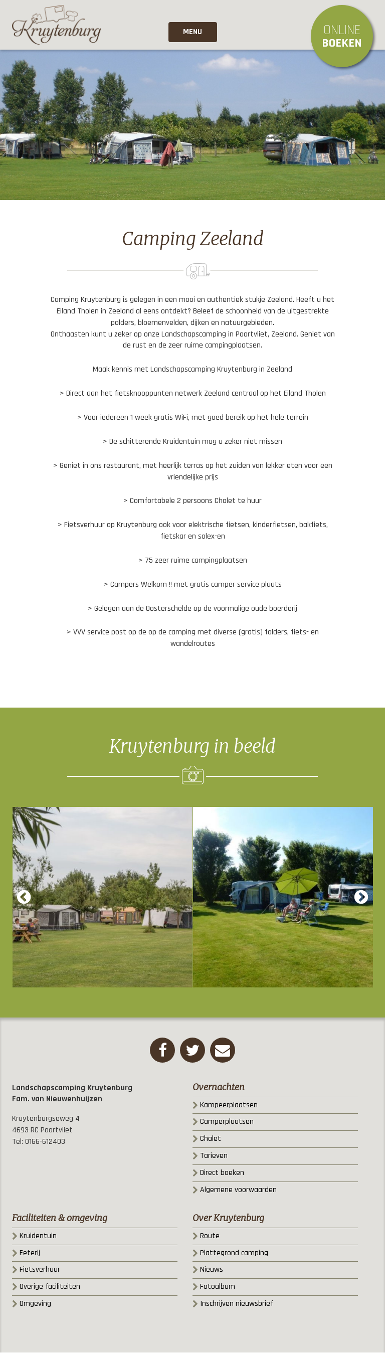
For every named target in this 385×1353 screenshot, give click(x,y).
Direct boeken (222, 1173)
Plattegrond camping (234, 1253)
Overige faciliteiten (50, 1287)
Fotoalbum (217, 1287)
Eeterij (30, 1253)
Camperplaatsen (227, 1122)
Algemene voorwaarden (238, 1190)
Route (210, 1236)
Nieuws (211, 1270)
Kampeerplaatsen (229, 1105)
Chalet (210, 1139)
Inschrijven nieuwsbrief (236, 1304)
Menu (192, 32)
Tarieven (214, 1156)
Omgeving (35, 1304)
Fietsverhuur (40, 1270)
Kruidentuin (38, 1236)
